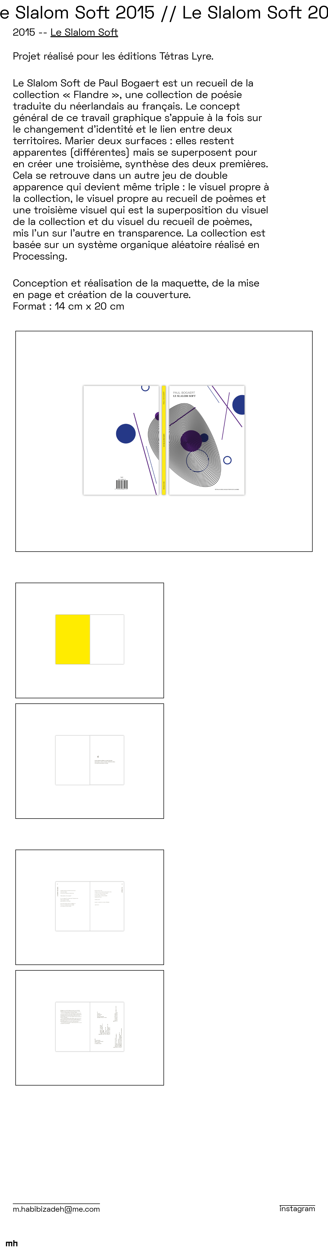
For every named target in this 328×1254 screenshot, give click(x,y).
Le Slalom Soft (84, 33)
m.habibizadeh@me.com (56, 1209)
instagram (297, 1209)
